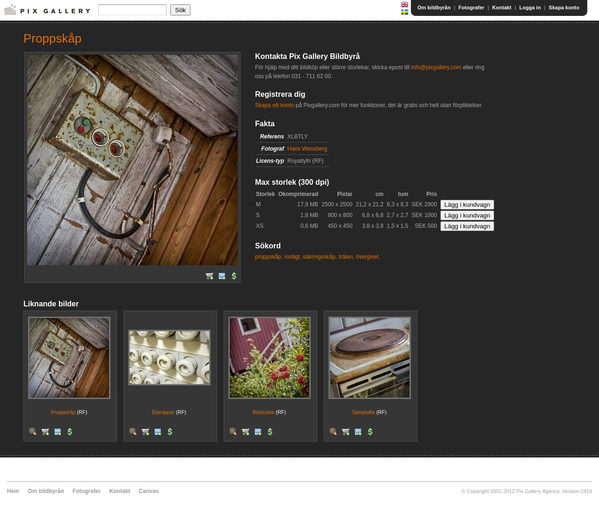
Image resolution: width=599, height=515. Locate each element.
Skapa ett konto (274, 105)
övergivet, (368, 257)
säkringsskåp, (320, 257)
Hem (13, 491)
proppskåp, (269, 257)
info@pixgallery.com (436, 67)
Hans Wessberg (307, 148)
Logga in (530, 7)
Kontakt (501, 7)
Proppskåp (63, 412)
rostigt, (293, 257)
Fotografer (471, 7)
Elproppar (163, 412)
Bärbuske (263, 412)
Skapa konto (564, 7)
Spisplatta (363, 412)
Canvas (149, 491)
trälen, (346, 257)
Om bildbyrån (434, 7)
